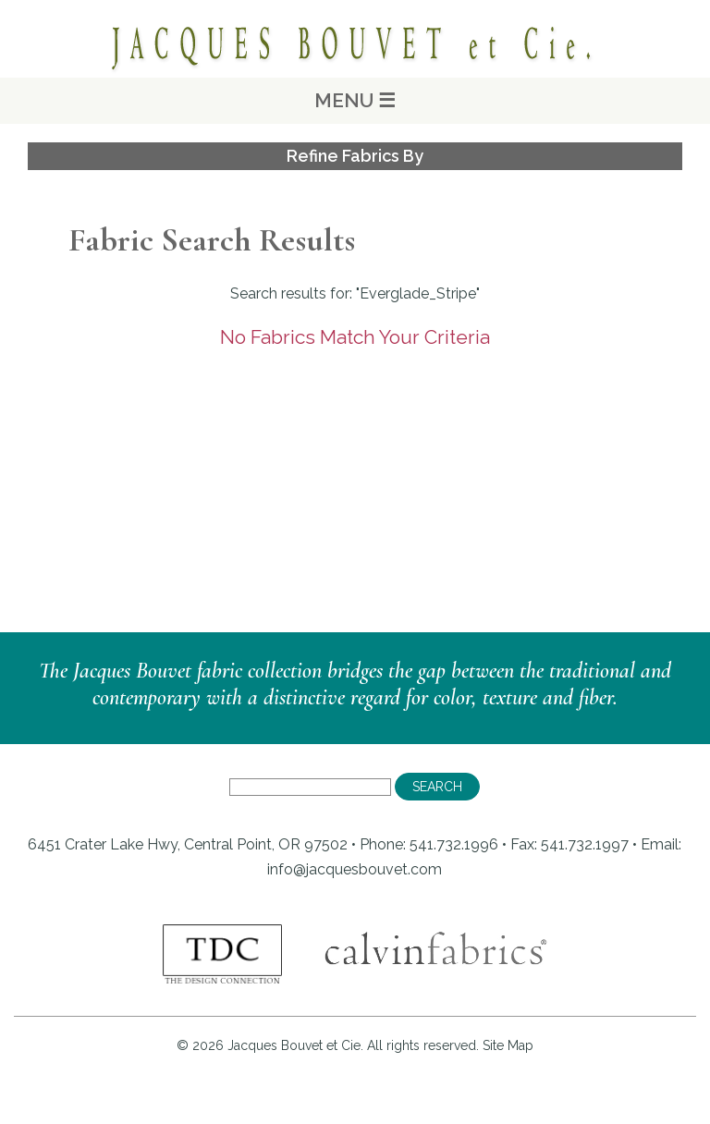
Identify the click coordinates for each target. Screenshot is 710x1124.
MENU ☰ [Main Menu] (355, 100)
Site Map (508, 1045)
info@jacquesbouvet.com (354, 869)
